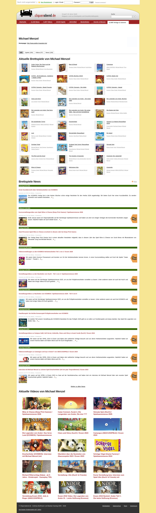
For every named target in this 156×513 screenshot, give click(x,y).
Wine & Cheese (30, 168)
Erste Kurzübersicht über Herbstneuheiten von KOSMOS (38, 190)
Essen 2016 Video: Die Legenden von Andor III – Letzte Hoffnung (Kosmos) (73, 497)
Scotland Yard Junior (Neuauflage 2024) (73, 146)
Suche (113, 14)
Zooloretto (103, 168)
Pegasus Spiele (73, 67)
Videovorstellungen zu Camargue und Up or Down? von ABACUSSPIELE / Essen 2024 (48, 352)
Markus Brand (82, 135)
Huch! (39, 101)
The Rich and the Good (32, 156)
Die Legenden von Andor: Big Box (110, 99)
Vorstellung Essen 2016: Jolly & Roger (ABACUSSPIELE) (35, 497)
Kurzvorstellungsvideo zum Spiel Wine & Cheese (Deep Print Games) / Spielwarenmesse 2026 (51, 212)
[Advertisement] (78, 30)
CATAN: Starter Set (106, 76)
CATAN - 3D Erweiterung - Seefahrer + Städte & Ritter (36, 77)
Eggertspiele (110, 126)
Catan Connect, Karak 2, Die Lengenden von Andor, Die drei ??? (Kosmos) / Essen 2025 (72, 413)
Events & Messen (100, 22)
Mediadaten (106, 506)
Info (21, 52)
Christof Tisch (42, 158)
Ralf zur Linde (34, 135)
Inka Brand (76, 135)
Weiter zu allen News (78, 386)
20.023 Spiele (60, 22)
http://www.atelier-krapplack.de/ (37, 43)
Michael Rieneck (115, 113)
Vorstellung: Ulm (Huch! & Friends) (72, 475)
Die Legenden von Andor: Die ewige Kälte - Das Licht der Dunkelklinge (73, 111)
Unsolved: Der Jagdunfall (107, 156)
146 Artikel (73, 22)
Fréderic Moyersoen (119, 158)
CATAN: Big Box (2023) (70, 76)
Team (125, 506)
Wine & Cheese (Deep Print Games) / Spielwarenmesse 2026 (37, 413)
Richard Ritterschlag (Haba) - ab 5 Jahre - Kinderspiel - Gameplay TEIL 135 (37, 476)
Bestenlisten (85, 22)
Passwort (77, 2)
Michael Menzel (40, 69)
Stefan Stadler (123, 113)
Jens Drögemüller (81, 158)
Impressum (133, 506)
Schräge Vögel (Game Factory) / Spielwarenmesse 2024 (106, 455)
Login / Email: (59, 2)
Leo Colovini (34, 101)
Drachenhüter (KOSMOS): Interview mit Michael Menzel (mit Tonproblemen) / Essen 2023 (37, 455)
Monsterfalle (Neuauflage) (70, 133)
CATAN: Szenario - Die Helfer (71, 88)
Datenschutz (117, 506)
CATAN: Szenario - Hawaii (108, 88)
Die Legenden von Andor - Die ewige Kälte (74, 100)
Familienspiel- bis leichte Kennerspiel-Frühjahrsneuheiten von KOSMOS (43, 313)
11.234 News (35, 22)
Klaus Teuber (39, 80)
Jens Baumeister (48, 69)
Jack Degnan (43, 147)
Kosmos (33, 69)
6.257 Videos (47, 22)
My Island (103, 133)
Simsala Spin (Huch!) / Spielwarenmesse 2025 (102, 413)
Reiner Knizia (114, 135)
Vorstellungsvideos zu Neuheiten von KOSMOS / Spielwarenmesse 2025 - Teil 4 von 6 (48, 294)
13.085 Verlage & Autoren (117, 22)
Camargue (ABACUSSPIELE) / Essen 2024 (108, 434)
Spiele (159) (29, 52)
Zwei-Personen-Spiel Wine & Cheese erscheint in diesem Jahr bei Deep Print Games (47, 232)
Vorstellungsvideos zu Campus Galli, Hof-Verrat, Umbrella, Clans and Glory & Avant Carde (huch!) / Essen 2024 (57, 333)
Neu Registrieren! (46, 2)
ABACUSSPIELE (111, 67)
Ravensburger (72, 149)
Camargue (103, 65)
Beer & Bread (67, 65)
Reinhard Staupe (117, 126)
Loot (26, 133)
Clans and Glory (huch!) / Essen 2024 (73, 433)
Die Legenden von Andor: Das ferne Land (36, 111)
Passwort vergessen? (100, 2)
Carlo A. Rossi (35, 158)
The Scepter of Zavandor (70, 156)
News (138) (49, 52)
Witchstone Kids (68, 168)
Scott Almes (88, 67)
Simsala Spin (104, 145)
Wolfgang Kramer (35, 124)
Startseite (22, 22)
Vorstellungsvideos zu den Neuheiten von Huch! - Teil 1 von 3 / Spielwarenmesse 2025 (48, 274)
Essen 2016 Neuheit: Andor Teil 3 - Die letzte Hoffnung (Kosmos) (107, 497)
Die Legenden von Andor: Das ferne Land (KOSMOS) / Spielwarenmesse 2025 (37, 434)
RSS (135, 181)
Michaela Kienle (123, 101)
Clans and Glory (30, 99)
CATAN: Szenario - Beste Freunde (35, 88)
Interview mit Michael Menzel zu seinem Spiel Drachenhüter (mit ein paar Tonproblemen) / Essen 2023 (53, 369)
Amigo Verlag (110, 158)
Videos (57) (39, 52)
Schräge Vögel (29, 145)
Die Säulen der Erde (106, 110)
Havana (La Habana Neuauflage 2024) (110, 123)
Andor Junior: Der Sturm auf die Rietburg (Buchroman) (34, 66)
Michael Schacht (80, 149)
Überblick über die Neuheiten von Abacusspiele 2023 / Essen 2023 (71, 455)
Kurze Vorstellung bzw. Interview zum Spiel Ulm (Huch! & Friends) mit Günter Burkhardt (108, 476)
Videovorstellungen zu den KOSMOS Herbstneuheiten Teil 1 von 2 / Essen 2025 (46, 251)
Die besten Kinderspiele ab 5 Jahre (30, 509)
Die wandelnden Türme (32, 122)
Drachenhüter (67, 122)
